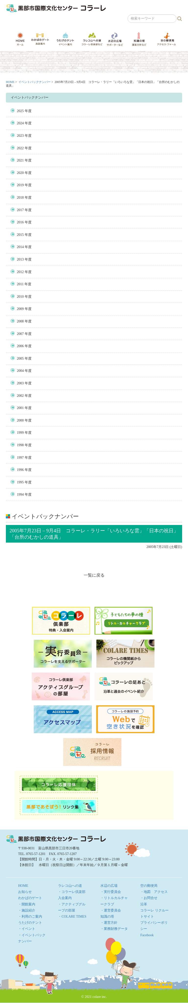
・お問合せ (148, 898)
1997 (20, 457)
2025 (20, 111)
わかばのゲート (40, 39)
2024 (20, 123)
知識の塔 (139, 39)
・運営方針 (109, 922)
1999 (20, 432)
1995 (20, 482)
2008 (20, 321)
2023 (20, 135)
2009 (20, 309)
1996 (20, 470)
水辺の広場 (114, 39)
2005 (20, 358)
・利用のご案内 (30, 916)
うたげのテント (65, 39)
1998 (20, 445)
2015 (20, 235)
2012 (20, 272)
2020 (20, 173)
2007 (20, 334)
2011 (20, 284)
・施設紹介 (26, 910)
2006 (20, 346)
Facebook (146, 935)
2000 (20, 420)
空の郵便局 (166, 39)
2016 (20, 222)
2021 (20, 160)
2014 (20, 247)
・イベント (26, 929)
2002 (20, 396)
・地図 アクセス (154, 892)
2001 (20, 408)
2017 (20, 210)
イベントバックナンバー (34, 82)
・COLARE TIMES (72, 916)
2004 (20, 371)
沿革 (143, 904)
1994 (20, 494)
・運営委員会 (110, 910)
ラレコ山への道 (92, 39)
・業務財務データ (114, 929)
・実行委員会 (110, 892)
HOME (20, 39)
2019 (20, 185)
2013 (20, 259)
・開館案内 (26, 904)
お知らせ (25, 892)
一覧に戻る (94, 575)
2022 (20, 148)
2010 (20, 296)
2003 (20, 383)
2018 (20, 197)
